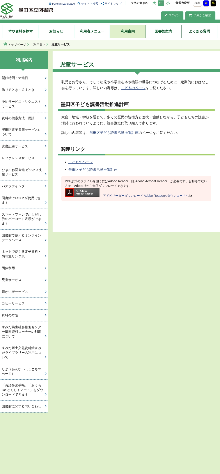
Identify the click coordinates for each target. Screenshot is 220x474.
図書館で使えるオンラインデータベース (21, 237)
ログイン (172, 15)
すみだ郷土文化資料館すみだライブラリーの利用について (21, 352)
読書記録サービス (15, 146)
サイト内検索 (89, 3)
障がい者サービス (15, 292)
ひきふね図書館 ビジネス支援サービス (22, 172)
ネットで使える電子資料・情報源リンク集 (21, 254)
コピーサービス (13, 303)
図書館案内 (163, 31)
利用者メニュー (92, 31)
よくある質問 (199, 31)
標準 (197, 3)
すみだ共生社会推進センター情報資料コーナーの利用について (21, 331)
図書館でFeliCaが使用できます (21, 200)
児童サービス (11, 280)
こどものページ (133, 88)
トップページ (17, 44)
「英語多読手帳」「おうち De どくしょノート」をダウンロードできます (22, 389)
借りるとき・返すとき (18, 90)
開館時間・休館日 (15, 78)
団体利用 (8, 268)
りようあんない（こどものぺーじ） (21, 371)
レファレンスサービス (18, 158)
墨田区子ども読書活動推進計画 (113, 133)
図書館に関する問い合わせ (21, 406)
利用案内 (128, 31)
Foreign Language (63, 3)
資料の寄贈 (10, 315)
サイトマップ (113, 3)
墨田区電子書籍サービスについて (21, 132)
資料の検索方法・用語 (18, 118)
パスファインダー (15, 186)
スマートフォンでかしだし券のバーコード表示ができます (21, 219)
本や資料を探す (20, 31)
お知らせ (56, 31)
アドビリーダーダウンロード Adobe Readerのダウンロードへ (127, 195)
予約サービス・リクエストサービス (21, 104)
